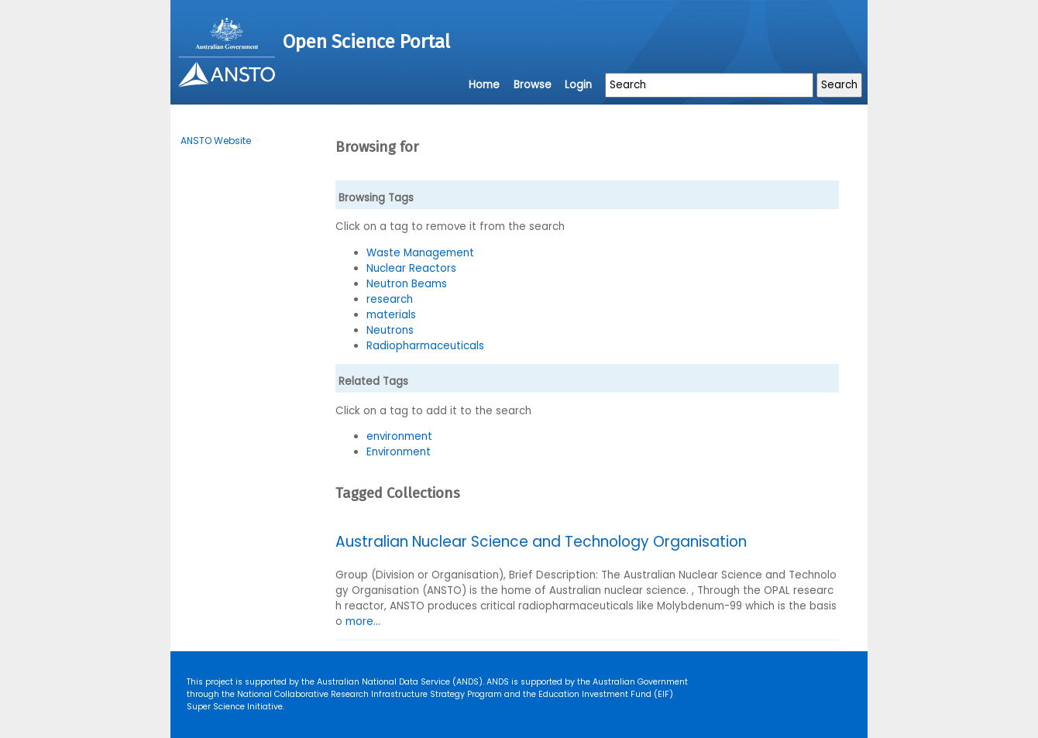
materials (391, 314)
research (389, 299)
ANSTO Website (215, 140)
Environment (398, 452)
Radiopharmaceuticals (425, 345)
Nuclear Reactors (411, 268)
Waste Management (420, 252)
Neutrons (390, 330)
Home (484, 84)
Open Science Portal (366, 42)
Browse (533, 84)
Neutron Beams (406, 283)
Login (578, 84)
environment (399, 436)
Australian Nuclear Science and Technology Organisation (541, 541)
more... (362, 621)
